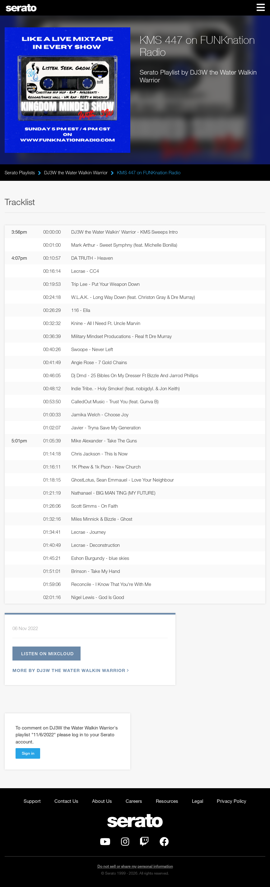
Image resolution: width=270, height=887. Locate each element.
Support (32, 802)
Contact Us (66, 802)
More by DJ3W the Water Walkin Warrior (69, 671)
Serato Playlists (20, 172)
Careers (134, 802)
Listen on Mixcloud (50, 654)
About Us (102, 802)
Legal (197, 802)
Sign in (28, 754)
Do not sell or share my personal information (135, 867)
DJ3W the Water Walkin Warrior (76, 172)
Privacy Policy (231, 802)
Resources (167, 802)
